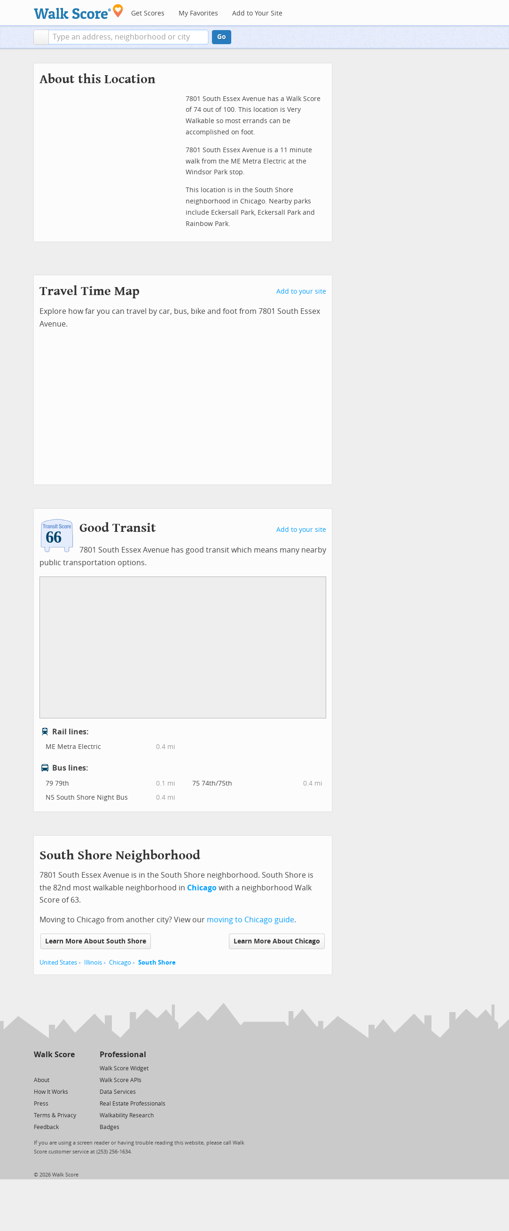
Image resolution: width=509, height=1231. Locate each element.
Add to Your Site (257, 13)
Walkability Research (127, 1115)
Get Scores (147, 13)
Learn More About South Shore (95, 941)
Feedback (46, 1127)
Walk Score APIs (120, 1080)
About (41, 1080)
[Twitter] (39, 1067)
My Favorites (198, 13)
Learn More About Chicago (277, 941)
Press (41, 1103)
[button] (41, 37)
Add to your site (301, 292)
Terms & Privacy (55, 1115)
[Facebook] (53, 1067)
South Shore (157, 962)
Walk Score (54, 1054)
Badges (109, 1127)
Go (221, 37)
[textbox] (128, 37)
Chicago (120, 962)
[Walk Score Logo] (79, 11)
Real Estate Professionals (132, 1103)
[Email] (68, 1067)
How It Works (51, 1092)
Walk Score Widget (124, 1068)
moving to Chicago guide (250, 919)
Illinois (93, 962)
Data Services (118, 1092)
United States (58, 962)
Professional (123, 1054)
